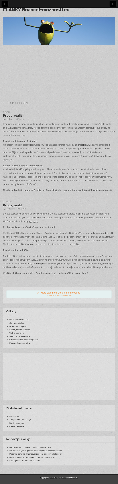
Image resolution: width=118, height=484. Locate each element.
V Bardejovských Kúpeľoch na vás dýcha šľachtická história (35, 451)
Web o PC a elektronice (19, 336)
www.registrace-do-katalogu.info (23, 340)
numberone (10, 119)
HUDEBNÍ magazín (18, 326)
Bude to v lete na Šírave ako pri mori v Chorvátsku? (32, 457)
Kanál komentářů (16, 423)
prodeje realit (101, 131)
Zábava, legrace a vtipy (19, 343)
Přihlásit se (14, 416)
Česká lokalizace (16, 426)
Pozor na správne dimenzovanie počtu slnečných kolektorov (35, 454)
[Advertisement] (59, 75)
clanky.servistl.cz (16, 323)
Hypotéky (7, 202)
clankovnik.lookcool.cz (19, 319)
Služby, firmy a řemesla (19, 330)
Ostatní (6, 112)
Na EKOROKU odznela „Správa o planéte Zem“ (30, 447)
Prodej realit (12, 115)
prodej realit (83, 145)
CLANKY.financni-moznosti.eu (36, 9)
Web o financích (16, 333)
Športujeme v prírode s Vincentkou (24, 461)
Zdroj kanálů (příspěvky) (20, 419)
